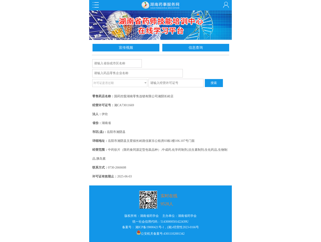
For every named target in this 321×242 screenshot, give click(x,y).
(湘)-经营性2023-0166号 (183, 227)
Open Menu (95, 4)
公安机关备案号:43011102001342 (163, 233)
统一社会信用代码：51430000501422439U (160, 221)
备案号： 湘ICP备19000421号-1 (143, 227)
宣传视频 (126, 47)
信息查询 (196, 47)
